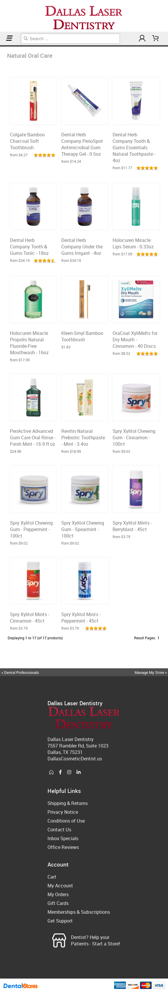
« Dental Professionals (20, 672)
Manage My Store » (151, 672)
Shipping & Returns (67, 803)
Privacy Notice (62, 812)
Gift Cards (58, 903)
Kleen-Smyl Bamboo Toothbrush (82, 336)
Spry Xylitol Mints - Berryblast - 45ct (132, 526)
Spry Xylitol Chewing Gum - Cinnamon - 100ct (134, 437)
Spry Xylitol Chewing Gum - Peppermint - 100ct (31, 529)
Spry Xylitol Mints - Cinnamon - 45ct (29, 617)
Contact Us (59, 829)
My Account (60, 885)
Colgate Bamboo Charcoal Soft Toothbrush (27, 141)
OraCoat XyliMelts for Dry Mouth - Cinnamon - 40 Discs (135, 339)
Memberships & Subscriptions (78, 912)
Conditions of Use (66, 821)
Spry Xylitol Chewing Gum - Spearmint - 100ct (82, 529)
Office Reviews (63, 847)
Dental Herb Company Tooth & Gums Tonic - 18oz (29, 246)
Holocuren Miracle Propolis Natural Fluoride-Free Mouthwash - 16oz (29, 343)
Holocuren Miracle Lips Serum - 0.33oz (133, 243)
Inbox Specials (62, 838)
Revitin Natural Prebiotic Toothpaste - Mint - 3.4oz (83, 437)
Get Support (60, 921)
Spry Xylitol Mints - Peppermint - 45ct (81, 617)
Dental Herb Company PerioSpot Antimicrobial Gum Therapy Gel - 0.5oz (82, 144)
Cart (51, 877)
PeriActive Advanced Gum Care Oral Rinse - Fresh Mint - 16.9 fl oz (32, 437)
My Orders (58, 894)
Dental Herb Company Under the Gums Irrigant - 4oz (82, 246)
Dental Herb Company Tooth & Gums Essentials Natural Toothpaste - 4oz (134, 147)
